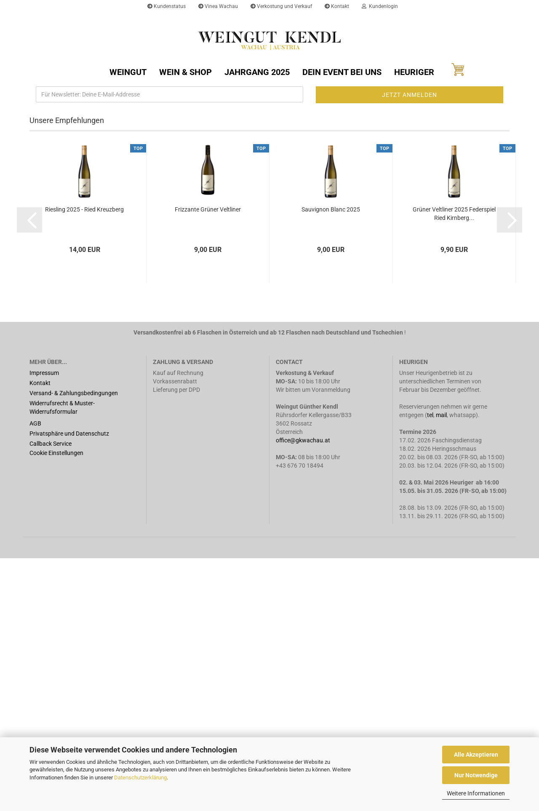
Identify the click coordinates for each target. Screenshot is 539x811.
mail (441, 667)
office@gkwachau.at (303, 693)
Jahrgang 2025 (257, 72)
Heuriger (414, 72)
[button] (25, 209)
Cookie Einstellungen (56, 705)
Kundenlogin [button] (380, 6)
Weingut (128, 72)
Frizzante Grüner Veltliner (208, 462)
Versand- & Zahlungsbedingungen (73, 645)
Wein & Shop (185, 72)
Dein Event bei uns (342, 72)
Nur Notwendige (476, 775)
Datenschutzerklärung (140, 777)
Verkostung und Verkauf (281, 6)
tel (430, 667)
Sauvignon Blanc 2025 (331, 462)
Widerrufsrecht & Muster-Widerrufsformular (62, 660)
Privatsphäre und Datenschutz (69, 686)
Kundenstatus (166, 6)
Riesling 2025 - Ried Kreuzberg (84, 462)
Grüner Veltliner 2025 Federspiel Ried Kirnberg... (454, 466)
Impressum (44, 625)
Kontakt (337, 6)
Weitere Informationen (476, 793)
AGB (35, 676)
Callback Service (50, 696)
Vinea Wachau (218, 6)
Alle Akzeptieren (476, 754)
